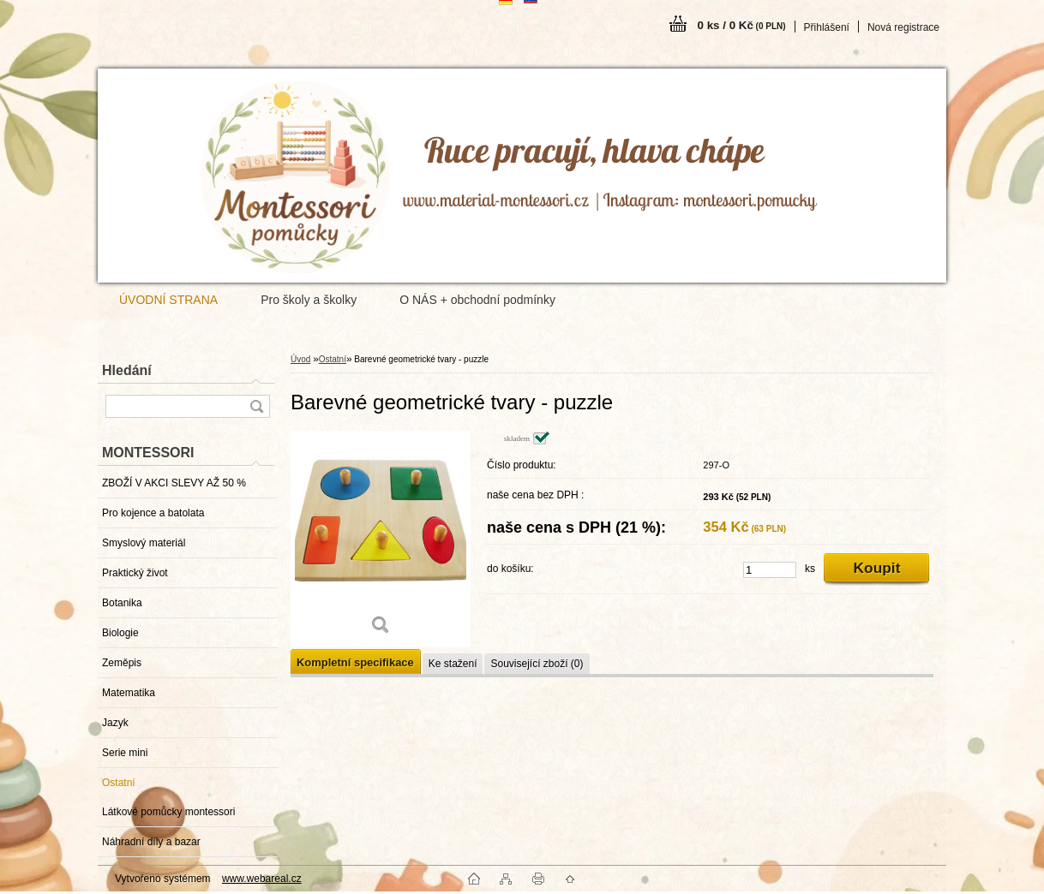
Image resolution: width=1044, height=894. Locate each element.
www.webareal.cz (262, 879)
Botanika (122, 603)
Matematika (128, 693)
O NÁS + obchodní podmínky (477, 300)
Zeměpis (121, 663)
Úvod (300, 359)
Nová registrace (903, 27)
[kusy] (769, 570)
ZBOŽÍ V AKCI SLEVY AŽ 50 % (174, 483)
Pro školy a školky (309, 300)
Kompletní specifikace (355, 662)
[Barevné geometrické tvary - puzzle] (380, 539)
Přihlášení (826, 27)
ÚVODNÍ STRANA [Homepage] (168, 300)
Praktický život (135, 573)
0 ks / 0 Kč (742, 25)
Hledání (127, 370)
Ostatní (118, 783)
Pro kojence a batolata (153, 513)
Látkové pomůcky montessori (168, 812)
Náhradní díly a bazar (151, 842)
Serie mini (124, 753)
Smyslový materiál (143, 543)
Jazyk (115, 723)
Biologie (120, 633)
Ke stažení (453, 664)
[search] (256, 406)
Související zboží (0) (536, 664)
